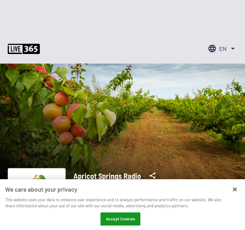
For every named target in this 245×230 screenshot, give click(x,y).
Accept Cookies (120, 220)
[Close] (235, 191)
